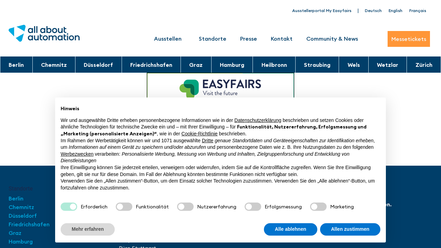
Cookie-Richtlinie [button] (200, 133)
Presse (248, 38)
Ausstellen (169, 38)
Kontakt (282, 38)
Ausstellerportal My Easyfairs (321, 10)
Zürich (424, 64)
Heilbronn (274, 64)
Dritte (207, 140)
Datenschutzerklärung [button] (257, 120)
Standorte (212, 38)
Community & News (332, 38)
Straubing (317, 64)
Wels (354, 64)
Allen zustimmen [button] (350, 229)
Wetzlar (387, 64)
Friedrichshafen (151, 64)
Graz (196, 64)
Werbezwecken (77, 154)
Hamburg (232, 64)
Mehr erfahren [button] (88, 229)
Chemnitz (54, 64)
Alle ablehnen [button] (290, 229)
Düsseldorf (98, 64)
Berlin (16, 64)
